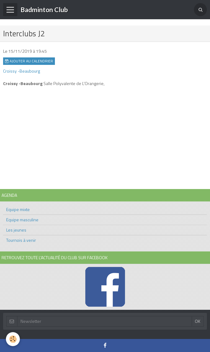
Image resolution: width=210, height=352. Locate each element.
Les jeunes (16, 230)
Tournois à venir (21, 240)
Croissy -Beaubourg (21, 71)
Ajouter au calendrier (29, 61)
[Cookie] (13, 339)
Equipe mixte (18, 209)
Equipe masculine (22, 219)
